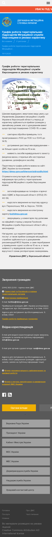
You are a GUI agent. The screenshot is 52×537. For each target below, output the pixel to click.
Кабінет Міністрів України (18, 442)
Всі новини (7, 41)
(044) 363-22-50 (9, 287)
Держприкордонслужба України (22, 471)
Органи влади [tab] (19, 407)
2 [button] (29, 414)
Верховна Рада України (17, 423)
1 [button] (25, 414)
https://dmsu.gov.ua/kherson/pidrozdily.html (25, 171)
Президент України (15, 433)
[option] (20, 408)
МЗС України (12, 452)
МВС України (12, 461)
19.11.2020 (6, 53)
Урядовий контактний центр (20, 490)
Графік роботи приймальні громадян (20, 319)
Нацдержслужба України (18, 480)
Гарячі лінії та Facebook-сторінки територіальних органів (19, 292)
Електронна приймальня (16, 298)
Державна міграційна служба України (30, 22)
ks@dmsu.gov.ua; (19, 214)
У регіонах (21, 41)
